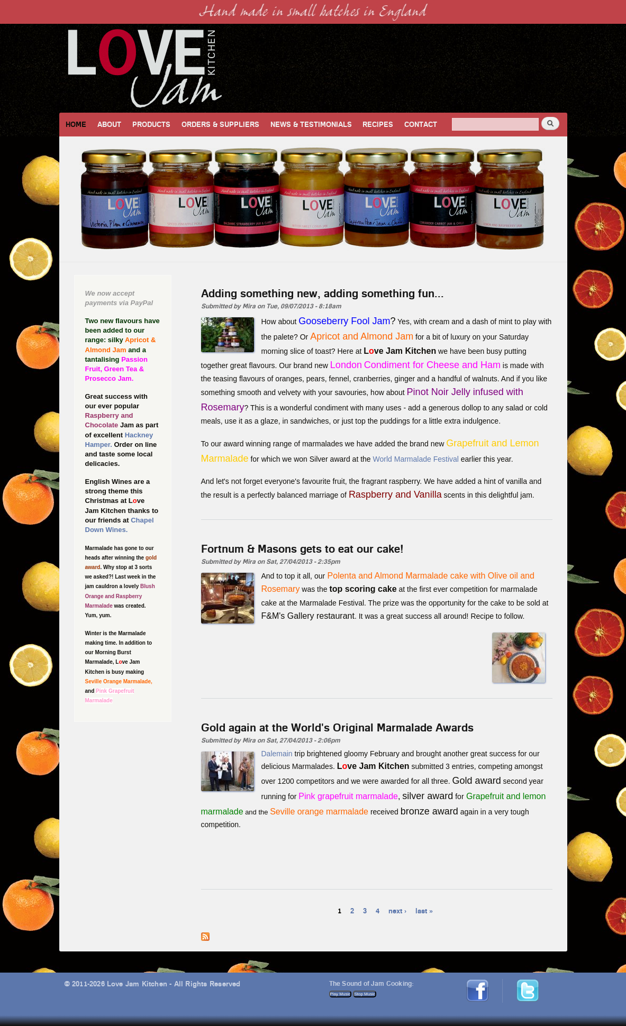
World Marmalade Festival (416, 459)
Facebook (481, 983)
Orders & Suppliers (220, 124)
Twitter (532, 983)
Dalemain (277, 753)
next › (397, 910)
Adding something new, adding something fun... (322, 293)
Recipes (377, 124)
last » (424, 910)
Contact (420, 124)
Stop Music (364, 994)
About (109, 124)
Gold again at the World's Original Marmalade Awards (337, 727)
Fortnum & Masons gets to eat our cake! (302, 548)
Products (151, 124)
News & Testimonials (311, 124)
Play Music (340, 994)
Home (76, 124)
